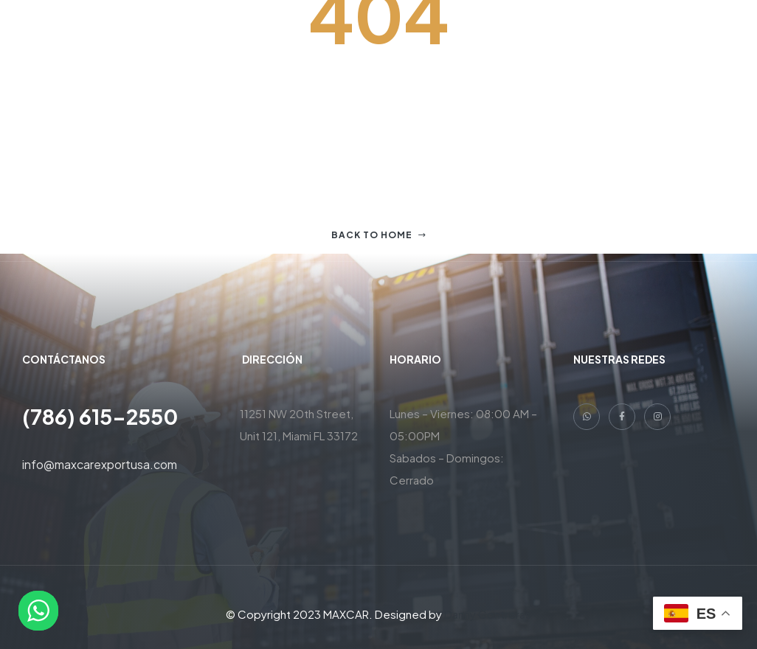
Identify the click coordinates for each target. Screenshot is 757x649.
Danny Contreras (487, 614)
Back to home (378, 234)
